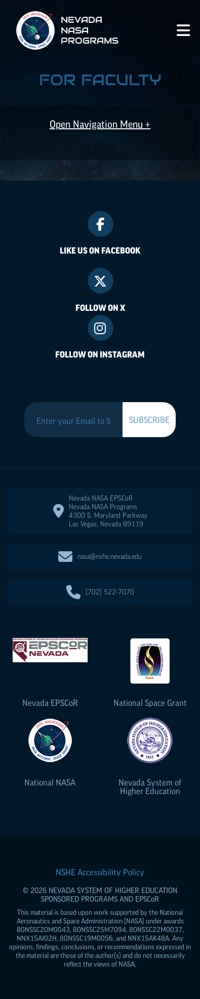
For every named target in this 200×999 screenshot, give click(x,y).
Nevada (50, 702)
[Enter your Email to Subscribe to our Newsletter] (73, 421)
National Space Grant (150, 702)
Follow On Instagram (100, 354)
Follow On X (100, 307)
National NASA (49, 782)
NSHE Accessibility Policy (100, 872)
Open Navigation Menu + (100, 124)
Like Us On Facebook (100, 250)
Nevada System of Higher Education (149, 787)
